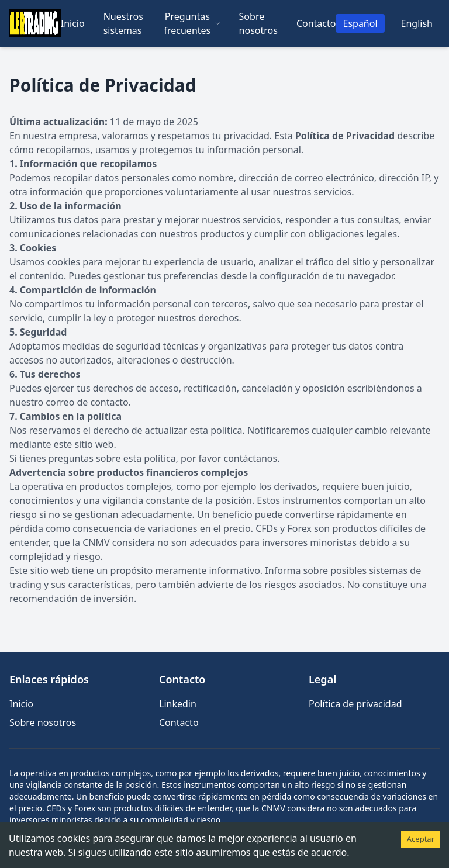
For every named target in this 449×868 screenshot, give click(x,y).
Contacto (316, 23)
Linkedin (177, 703)
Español (360, 23)
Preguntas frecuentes (192, 23)
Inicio (73, 23)
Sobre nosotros (258, 23)
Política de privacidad (355, 703)
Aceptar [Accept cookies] (420, 839)
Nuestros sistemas (123, 23)
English (417, 23)
